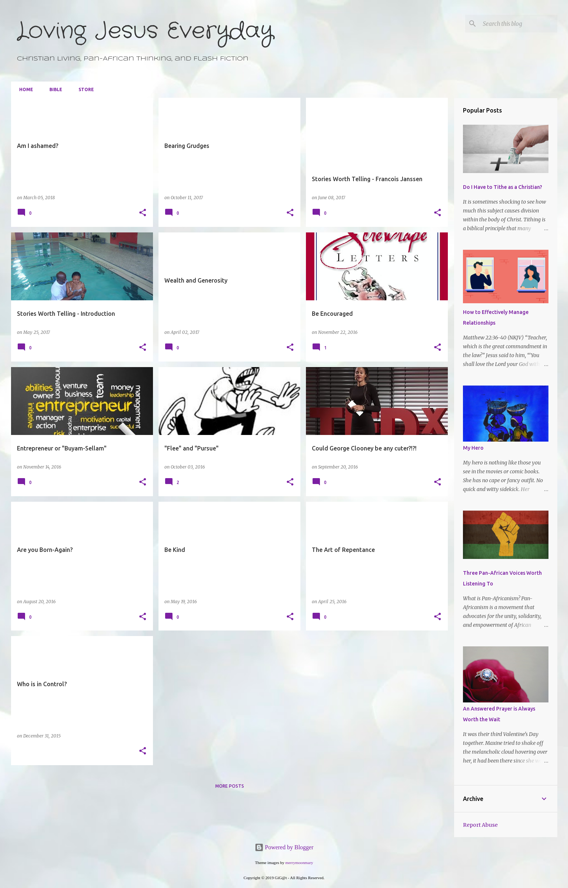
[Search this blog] (518, 23)
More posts (229, 786)
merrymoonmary (299, 862)
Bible (53, 89)
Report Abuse (480, 825)
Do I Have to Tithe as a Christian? (502, 187)
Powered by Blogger (284, 847)
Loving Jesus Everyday (145, 31)
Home (24, 89)
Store (84, 89)
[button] (142, 213)
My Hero (473, 448)
